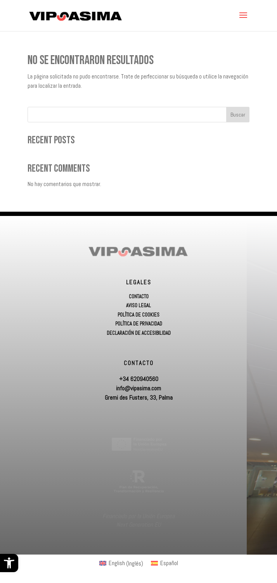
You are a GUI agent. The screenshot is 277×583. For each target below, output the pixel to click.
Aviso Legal (138, 306)
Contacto (139, 297)
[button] (9, 563)
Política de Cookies (138, 315)
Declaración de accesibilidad (139, 333)
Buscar (237, 114)
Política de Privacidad (138, 324)
